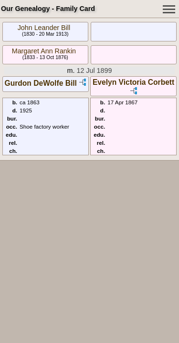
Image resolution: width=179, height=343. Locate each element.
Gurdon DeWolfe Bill (41, 83)
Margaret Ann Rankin (44, 51)
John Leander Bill (44, 27)
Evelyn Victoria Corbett (133, 82)
